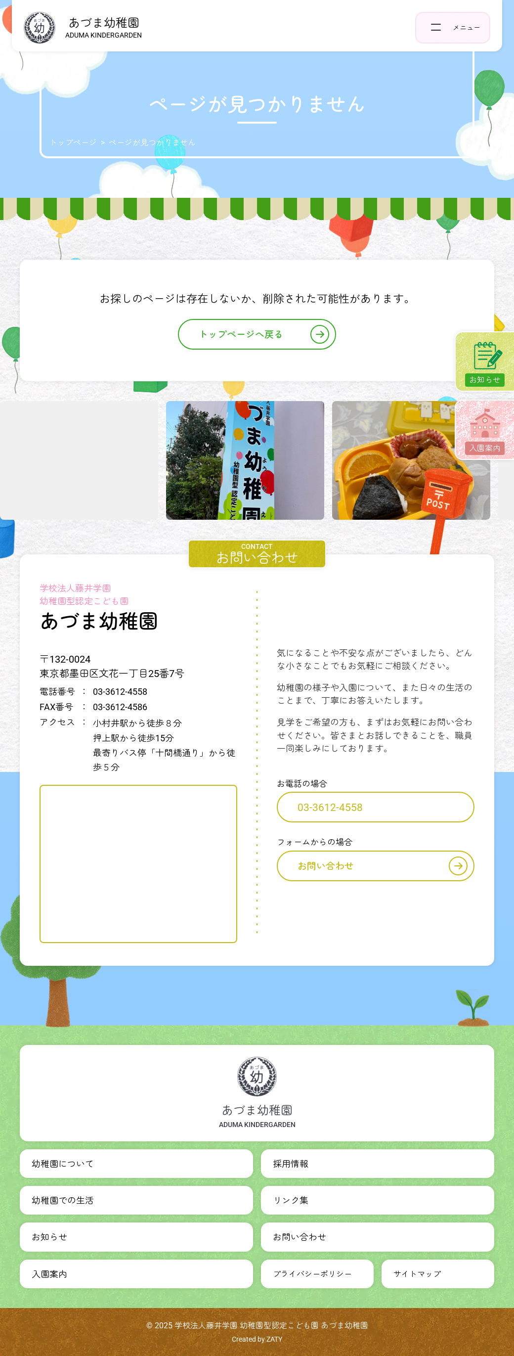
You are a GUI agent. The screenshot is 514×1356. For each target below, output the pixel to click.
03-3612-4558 (330, 808)
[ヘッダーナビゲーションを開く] (452, 28)
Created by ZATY (257, 1339)
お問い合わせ (383, 866)
